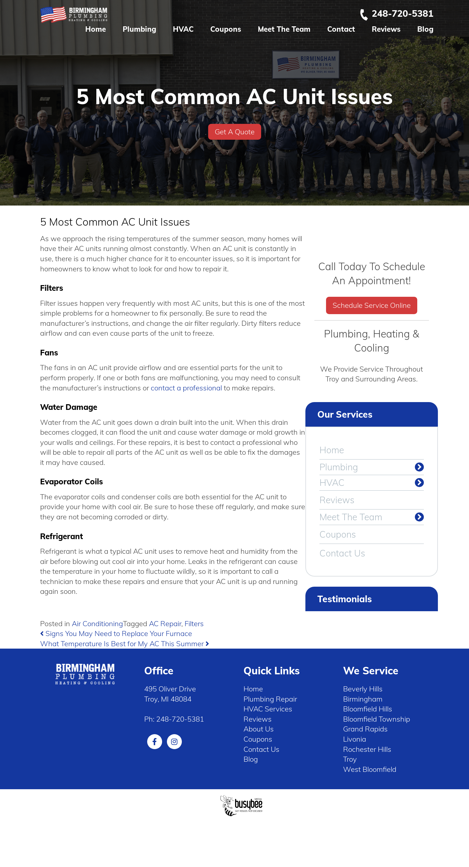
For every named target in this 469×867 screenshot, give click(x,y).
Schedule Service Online (372, 305)
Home (95, 29)
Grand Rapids (365, 728)
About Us (258, 728)
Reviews (386, 29)
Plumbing (139, 29)
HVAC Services (267, 708)
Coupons (225, 29)
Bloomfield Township (376, 718)
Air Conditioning (97, 623)
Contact (341, 29)
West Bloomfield (369, 769)
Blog (425, 29)
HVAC (183, 29)
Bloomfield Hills (367, 708)
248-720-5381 (396, 13)
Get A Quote (235, 131)
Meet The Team (284, 29)
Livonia (354, 738)
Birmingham (363, 698)
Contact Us (342, 553)
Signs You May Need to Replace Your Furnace (116, 633)
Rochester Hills (367, 749)
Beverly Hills (363, 688)
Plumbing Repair (270, 698)
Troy (350, 759)
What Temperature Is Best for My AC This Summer (124, 643)
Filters (194, 623)
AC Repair (165, 623)
